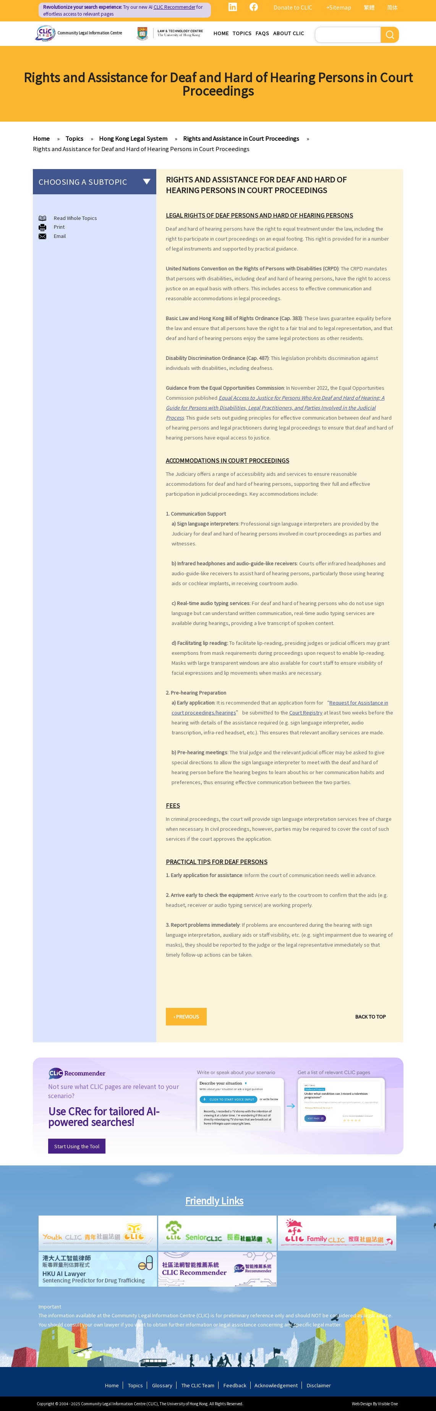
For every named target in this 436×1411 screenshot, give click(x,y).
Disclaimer (319, 1385)
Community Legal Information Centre (89, 33)
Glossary (162, 1385)
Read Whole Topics (75, 217)
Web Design (362, 1403)
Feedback (235, 1385)
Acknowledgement (276, 1385)
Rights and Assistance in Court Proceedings (241, 138)
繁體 (369, 7)
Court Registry (306, 712)
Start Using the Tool (76, 1146)
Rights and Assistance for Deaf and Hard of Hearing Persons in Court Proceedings (141, 149)
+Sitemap (338, 7)
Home (221, 33)
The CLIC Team (198, 1385)
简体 (392, 7)
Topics (242, 33)
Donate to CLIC (293, 7)
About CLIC (288, 33)
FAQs (262, 33)
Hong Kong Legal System (133, 138)
